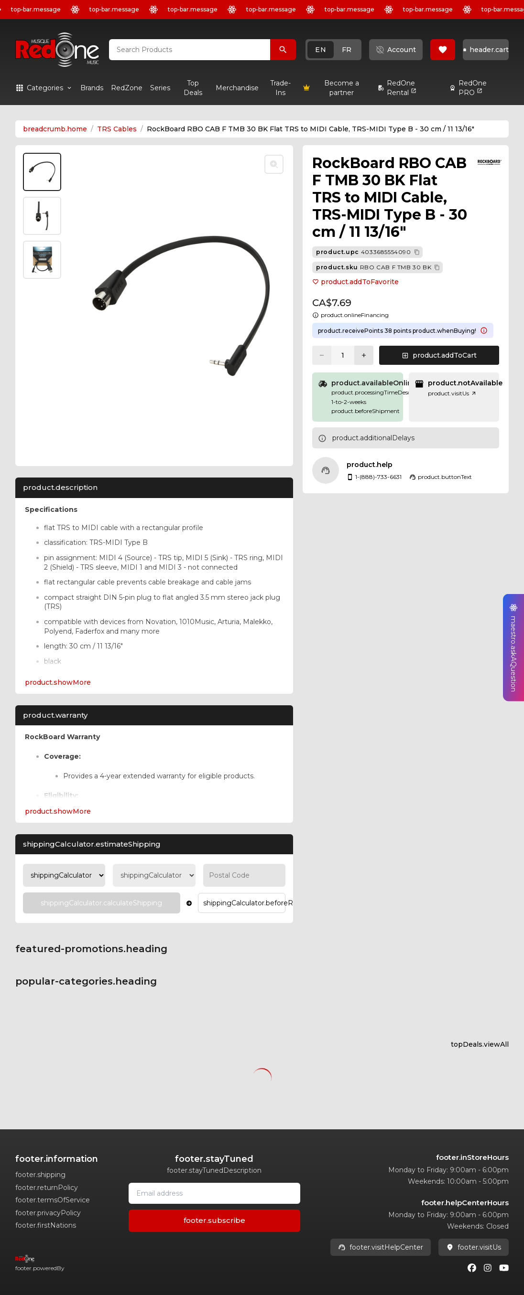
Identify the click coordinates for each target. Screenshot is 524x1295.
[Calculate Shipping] (101, 902)
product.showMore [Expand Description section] (58, 682)
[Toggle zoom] (274, 164)
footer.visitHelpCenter (380, 1247)
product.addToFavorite (355, 281)
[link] (91, 88)
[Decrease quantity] (321, 355)
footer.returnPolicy (46, 1187)
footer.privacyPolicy (48, 1213)
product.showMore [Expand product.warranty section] (58, 811)
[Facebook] (472, 1267)
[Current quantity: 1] (342, 355)
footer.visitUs (473, 1247)
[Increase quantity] (363, 355)
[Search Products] (283, 49)
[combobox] (189, 49)
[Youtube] (504, 1267)
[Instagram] (487, 1267)
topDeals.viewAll (480, 1044)
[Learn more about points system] (484, 330)
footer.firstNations (45, 1225)
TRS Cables (117, 129)
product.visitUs (452, 393)
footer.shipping (40, 1174)
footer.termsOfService (52, 1200)
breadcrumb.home (55, 129)
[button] (333, 49)
